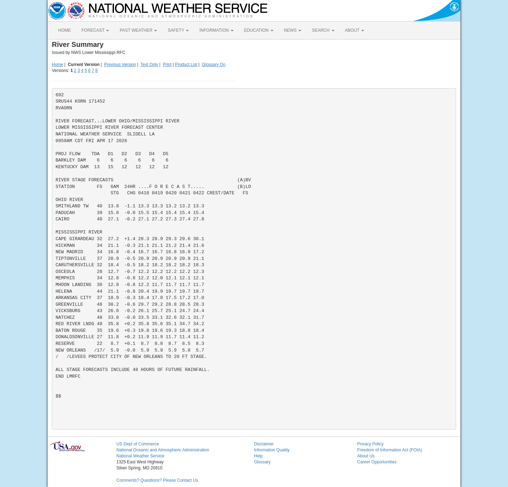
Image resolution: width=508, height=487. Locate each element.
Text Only (149, 64)
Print (167, 64)
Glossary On (213, 64)
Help (258, 455)
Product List (186, 64)
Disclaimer (264, 444)
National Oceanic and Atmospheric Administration (162, 450)
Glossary (262, 461)
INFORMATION (216, 30)
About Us (366, 455)
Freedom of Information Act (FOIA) (389, 450)
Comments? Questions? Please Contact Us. (157, 480)
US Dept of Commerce (137, 444)
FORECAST (95, 30)
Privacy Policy (370, 444)
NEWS (292, 30)
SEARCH (323, 30)
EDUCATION (258, 30)
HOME (64, 30)
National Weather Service (140, 455)
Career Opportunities (377, 461)
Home (57, 64)
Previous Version (120, 64)
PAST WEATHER (138, 30)
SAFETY (178, 30)
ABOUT (354, 30)
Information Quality (272, 450)
